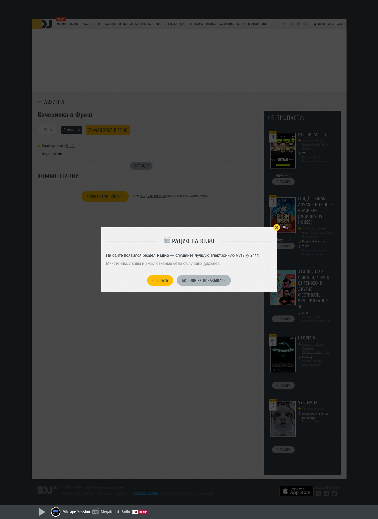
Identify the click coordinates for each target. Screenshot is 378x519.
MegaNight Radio (115, 511)
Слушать (160, 280)
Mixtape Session (76, 511)
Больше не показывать (204, 280)
